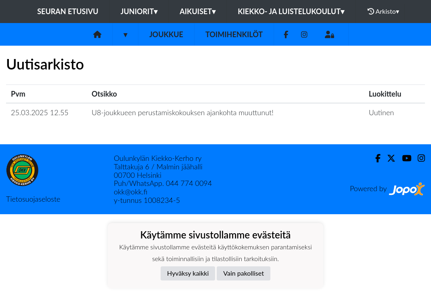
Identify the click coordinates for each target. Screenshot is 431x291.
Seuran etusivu (67, 11)
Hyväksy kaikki (188, 273)
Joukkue (166, 34)
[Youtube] (403, 158)
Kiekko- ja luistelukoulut (291, 11)
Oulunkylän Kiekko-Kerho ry (158, 158)
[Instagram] (304, 34)
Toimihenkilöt (234, 34)
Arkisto (383, 11)
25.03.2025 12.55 (40, 112)
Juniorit (139, 11)
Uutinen (381, 112)
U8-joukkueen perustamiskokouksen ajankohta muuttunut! (183, 112)
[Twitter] (388, 158)
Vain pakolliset (243, 273)
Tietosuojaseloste (33, 198)
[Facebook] (286, 34)
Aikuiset (198, 11)
